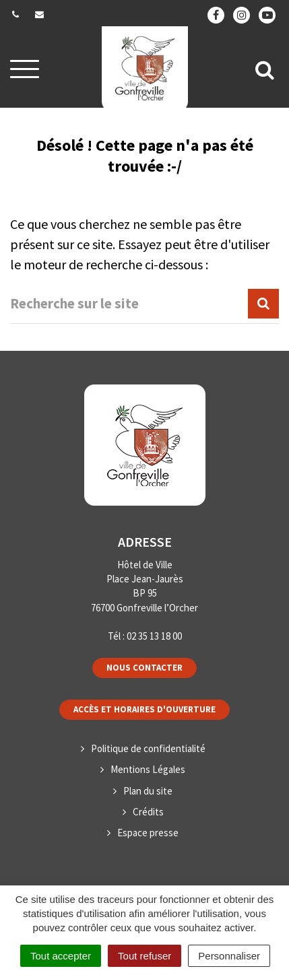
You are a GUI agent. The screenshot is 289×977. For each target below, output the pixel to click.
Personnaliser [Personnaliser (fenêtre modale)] (229, 956)
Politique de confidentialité (148, 748)
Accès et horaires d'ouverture (144, 709)
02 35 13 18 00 (154, 636)
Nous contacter (144, 667)
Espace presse (148, 832)
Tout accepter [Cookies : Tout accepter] (60, 956)
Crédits (148, 811)
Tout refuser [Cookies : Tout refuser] (144, 956)
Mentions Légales (147, 769)
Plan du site (147, 790)
